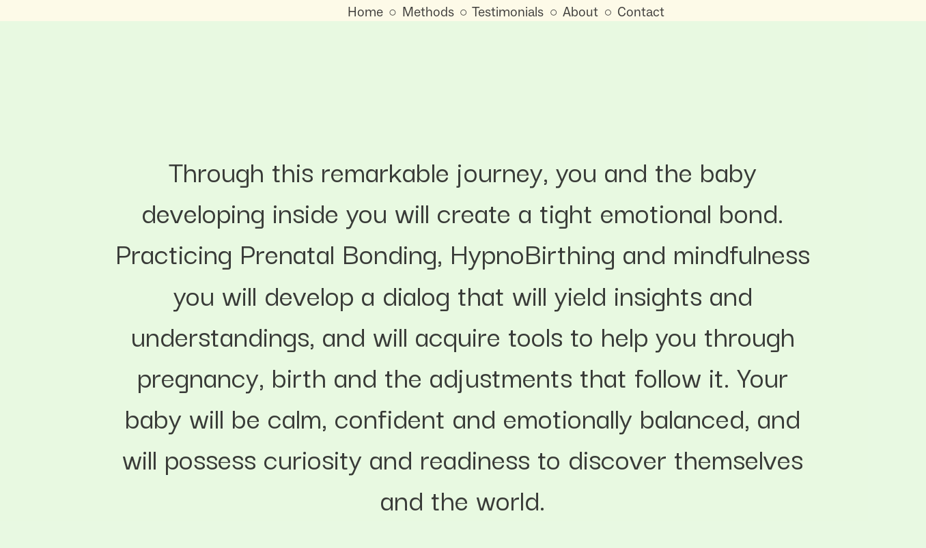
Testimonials (508, 11)
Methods (428, 11)
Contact (640, 11)
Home (365, 11)
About (580, 11)
